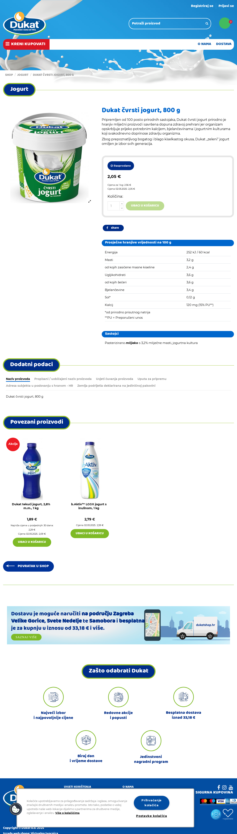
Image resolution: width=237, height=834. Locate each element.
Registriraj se (202, 6)
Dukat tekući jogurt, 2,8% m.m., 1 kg (31, 506)
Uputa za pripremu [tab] (152, 379)
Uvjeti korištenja (77, 787)
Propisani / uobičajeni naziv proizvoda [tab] (63, 379)
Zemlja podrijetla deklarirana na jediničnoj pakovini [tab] (116, 386)
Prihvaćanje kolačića (151, 802)
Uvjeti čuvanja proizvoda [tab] (114, 379)
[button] (15, 809)
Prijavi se (226, 6)
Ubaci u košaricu (145, 206)
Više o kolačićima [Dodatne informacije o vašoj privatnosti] (67, 812)
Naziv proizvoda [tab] (18, 379)
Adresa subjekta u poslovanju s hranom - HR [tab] (39, 386)
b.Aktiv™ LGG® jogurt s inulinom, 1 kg (88, 506)
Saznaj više (26, 637)
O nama (128, 787)
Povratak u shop (33, 566)
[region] (105, 807)
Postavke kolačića (151, 816)
